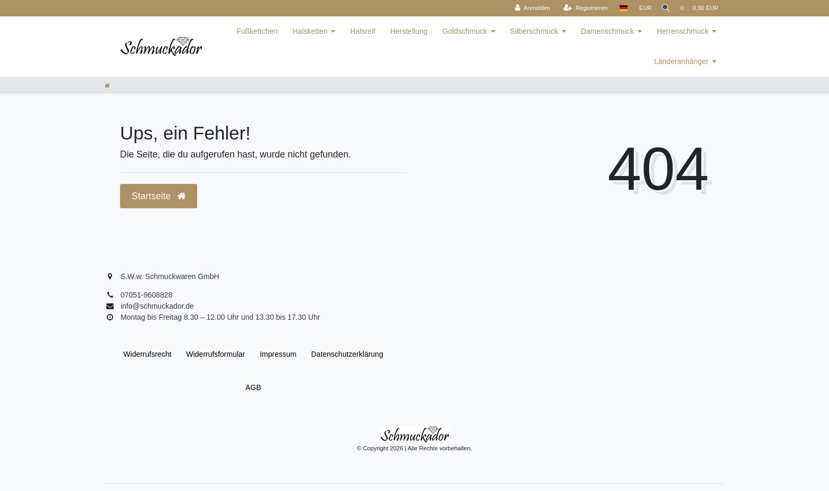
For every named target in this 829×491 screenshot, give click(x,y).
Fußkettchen (257, 31)
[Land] (619, 8)
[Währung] (641, 8)
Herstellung (409, 31)
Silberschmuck (534, 31)
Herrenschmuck (682, 31)
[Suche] (664, 8)
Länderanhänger (681, 61)
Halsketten (309, 31)
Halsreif (362, 31)
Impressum (278, 354)
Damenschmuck (607, 31)
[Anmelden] (528, 8)
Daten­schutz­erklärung (347, 354)
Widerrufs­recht (147, 354)
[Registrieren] (581, 8)
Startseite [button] (159, 196)
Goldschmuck (465, 31)
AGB (253, 387)
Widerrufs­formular (215, 354)
